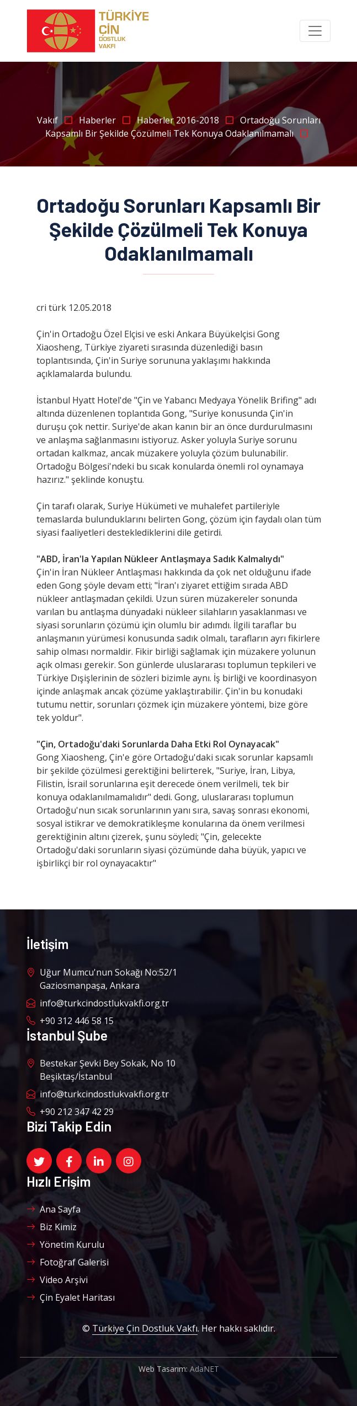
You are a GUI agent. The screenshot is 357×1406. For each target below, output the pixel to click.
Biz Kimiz (51, 1227)
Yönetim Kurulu (65, 1244)
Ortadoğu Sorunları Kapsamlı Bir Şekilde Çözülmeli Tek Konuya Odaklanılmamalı (183, 126)
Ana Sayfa (53, 1209)
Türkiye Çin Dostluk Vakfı (145, 1328)
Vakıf (58, 120)
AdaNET (204, 1369)
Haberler (108, 120)
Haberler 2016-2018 (188, 120)
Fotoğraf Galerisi (67, 1262)
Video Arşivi (57, 1280)
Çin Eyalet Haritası (70, 1297)
